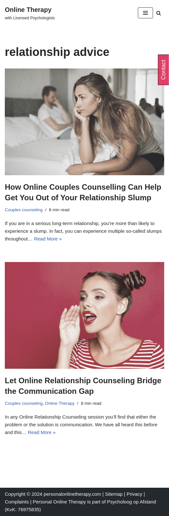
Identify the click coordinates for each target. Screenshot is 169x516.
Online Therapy (59, 403)
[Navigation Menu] (145, 12)
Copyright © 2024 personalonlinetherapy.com (53, 494)
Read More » (48, 238)
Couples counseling (24, 209)
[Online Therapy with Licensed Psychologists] (30, 13)
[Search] (158, 13)
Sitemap (114, 494)
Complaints (17, 501)
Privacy (135, 494)
